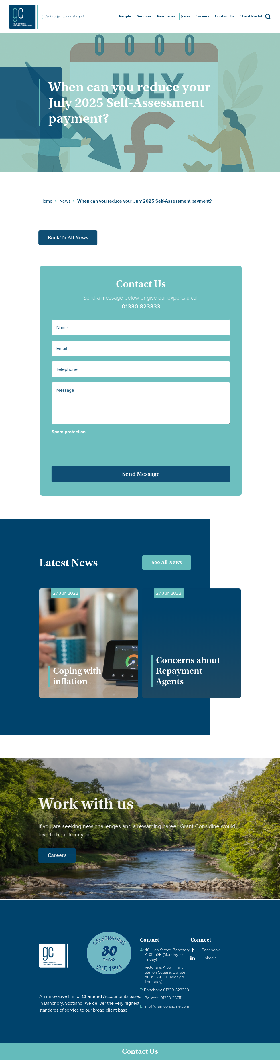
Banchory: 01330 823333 (164, 990)
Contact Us (140, 1051)
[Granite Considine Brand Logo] (58, 955)
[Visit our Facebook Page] (215, 950)
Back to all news (59, 237)
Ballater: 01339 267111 (163, 998)
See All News (166, 562)
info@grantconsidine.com (164, 1006)
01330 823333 (149, 306)
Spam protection (77, 431)
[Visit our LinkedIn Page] (215, 958)
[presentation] (95, 446)
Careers (48, 855)
